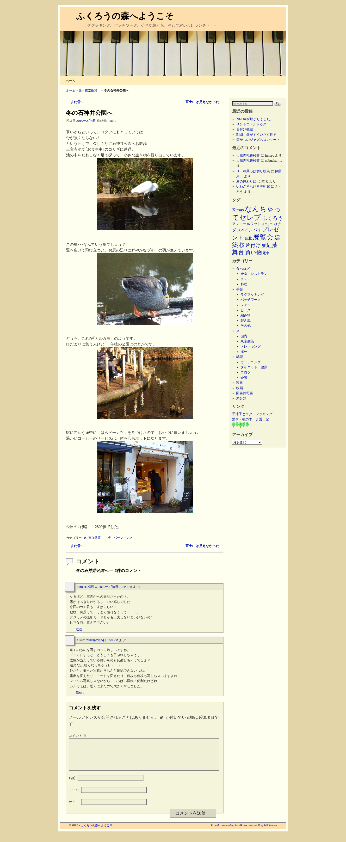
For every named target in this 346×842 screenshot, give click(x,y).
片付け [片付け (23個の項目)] (253, 245)
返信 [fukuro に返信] (80, 692)
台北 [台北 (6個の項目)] (248, 238)
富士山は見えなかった (204, 102)
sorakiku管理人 (87, 587)
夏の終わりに (246, 181)
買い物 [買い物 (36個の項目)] (253, 252)
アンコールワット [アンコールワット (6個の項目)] (246, 224)
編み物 (246, 315)
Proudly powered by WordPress (229, 831)
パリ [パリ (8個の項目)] (257, 230)
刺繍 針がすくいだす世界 (256, 134)
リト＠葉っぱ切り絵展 (253, 171)
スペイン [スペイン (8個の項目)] (245, 230)
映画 (239, 388)
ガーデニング (251, 362)
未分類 (241, 398)
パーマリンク (123, 538)
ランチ (246, 279)
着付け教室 (244, 129)
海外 (244, 352)
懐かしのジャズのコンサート (258, 139)
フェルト (247, 305)
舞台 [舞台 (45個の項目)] (238, 252)
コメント (78, 736)
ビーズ (246, 310)
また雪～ (75, 102)
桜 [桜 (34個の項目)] (242, 245)
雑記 (239, 357)
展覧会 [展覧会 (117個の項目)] (263, 237)
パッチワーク (252, 299)
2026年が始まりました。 (254, 119)
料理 (244, 284)
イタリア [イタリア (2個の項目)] (267, 224)
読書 (239, 383)
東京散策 (92, 90)
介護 (244, 378)
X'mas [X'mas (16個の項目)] (238, 209)
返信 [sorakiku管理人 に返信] (80, 629)
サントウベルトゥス (251, 124)
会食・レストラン (254, 274)
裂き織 (246, 320)
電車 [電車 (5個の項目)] (266, 253)
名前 (72, 784)
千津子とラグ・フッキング (252, 414)
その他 (246, 325)
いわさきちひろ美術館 (253, 186)
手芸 (239, 289)
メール (74, 796)
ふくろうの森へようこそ (125, 16)
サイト (74, 808)
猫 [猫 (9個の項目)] (264, 245)
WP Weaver (270, 831)
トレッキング (251, 346)
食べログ (243, 268)
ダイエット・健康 (254, 367)
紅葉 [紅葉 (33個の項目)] (272, 245)
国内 (244, 336)
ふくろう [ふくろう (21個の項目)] (272, 218)
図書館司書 (244, 393)
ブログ (246, 372)
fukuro (112, 121)
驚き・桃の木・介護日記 (250, 419)
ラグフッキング (252, 294)
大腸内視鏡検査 (248, 155)
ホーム (70, 81)
